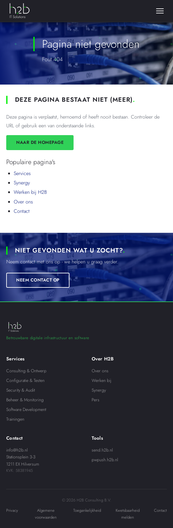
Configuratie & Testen (25, 380)
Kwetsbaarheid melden (128, 513)
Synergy (22, 182)
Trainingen (15, 419)
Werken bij (101, 380)
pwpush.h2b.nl (105, 460)
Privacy (12, 510)
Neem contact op (38, 280)
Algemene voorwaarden (46, 513)
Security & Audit (20, 390)
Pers (95, 400)
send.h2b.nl (102, 450)
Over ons (23, 201)
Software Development (26, 409)
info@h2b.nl (17, 450)
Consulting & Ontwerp (26, 371)
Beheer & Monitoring (25, 400)
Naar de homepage (40, 142)
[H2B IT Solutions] (19, 11)
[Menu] (160, 10)
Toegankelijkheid (87, 510)
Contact (22, 211)
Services (22, 173)
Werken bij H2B (30, 192)
